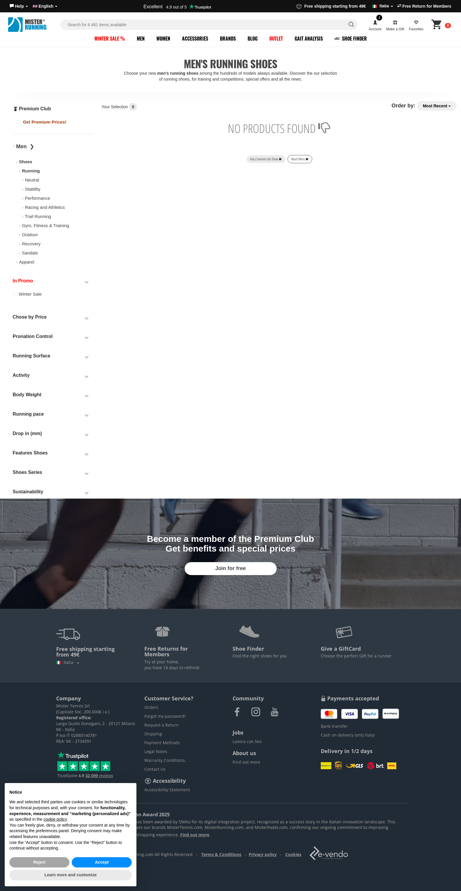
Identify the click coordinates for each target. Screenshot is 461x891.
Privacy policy (263, 854)
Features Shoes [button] (30, 452)
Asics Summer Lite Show (266, 158)
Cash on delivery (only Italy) (348, 735)
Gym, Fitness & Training (45, 225)
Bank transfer (334, 726)
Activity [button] (21, 375)
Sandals (30, 252)
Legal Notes (155, 751)
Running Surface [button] (31, 355)
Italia (67, 662)
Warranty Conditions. (165, 760)
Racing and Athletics (45, 207)
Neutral (32, 179)
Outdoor (30, 234)
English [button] (45, 6)
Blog (253, 38)
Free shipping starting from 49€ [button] (345, 6)
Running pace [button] (28, 414)
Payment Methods (162, 742)
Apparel (26, 261)
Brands (228, 38)
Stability (33, 188)
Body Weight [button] (27, 394)
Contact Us (155, 769)
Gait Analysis (309, 38)
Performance (37, 198)
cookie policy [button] (55, 819)
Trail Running (38, 216)
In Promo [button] (23, 280)
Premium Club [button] (32, 108)
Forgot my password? (165, 716)
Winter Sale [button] (27, 294)
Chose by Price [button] (30, 316)
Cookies (293, 854)
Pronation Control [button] (33, 336)
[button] (18, 6)
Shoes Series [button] (27, 472)
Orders (151, 707)
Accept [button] (102, 862)
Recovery (31, 243)
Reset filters (299, 158)
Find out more (246, 762)
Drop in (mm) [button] (27, 433)
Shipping (153, 734)
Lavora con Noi (247, 741)
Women (163, 38)
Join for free (230, 568)
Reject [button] (39, 862)
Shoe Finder (351, 38)
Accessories (195, 38)
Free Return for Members (424, 6)
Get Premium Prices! (41, 121)
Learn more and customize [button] (70, 874)
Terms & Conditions (221, 854)
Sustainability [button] (28, 491)
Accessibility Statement (167, 789)
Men (141, 38)
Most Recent (437, 106)
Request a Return (161, 725)
